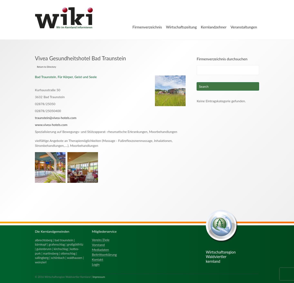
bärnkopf (41, 244)
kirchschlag (61, 249)
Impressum (98, 277)
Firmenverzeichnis (147, 27)
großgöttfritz (75, 244)
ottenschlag (68, 253)
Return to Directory (46, 66)
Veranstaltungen (244, 27)
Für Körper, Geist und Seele (77, 77)
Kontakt (97, 259)
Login (96, 264)
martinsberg (51, 253)
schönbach (58, 257)
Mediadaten (100, 250)
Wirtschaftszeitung (181, 27)
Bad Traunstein (45, 77)
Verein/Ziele (100, 240)
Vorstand (98, 245)
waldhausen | (75, 257)
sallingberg (42, 257)
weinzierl (40, 262)
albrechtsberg (43, 240)
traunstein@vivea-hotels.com (55, 118)
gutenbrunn (43, 249)
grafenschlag (57, 244)
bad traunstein (64, 240)
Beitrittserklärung (104, 254)
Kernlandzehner (214, 27)
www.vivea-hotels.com (51, 125)
